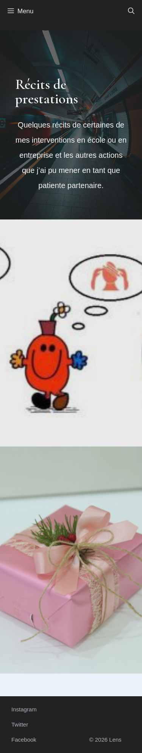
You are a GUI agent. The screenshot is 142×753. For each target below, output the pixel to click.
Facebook (23, 739)
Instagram (24, 709)
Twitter (19, 724)
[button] (131, 11)
